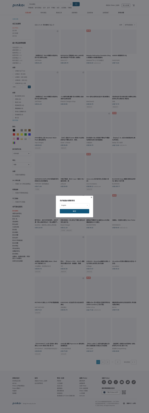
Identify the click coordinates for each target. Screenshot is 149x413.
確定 (74, 211)
